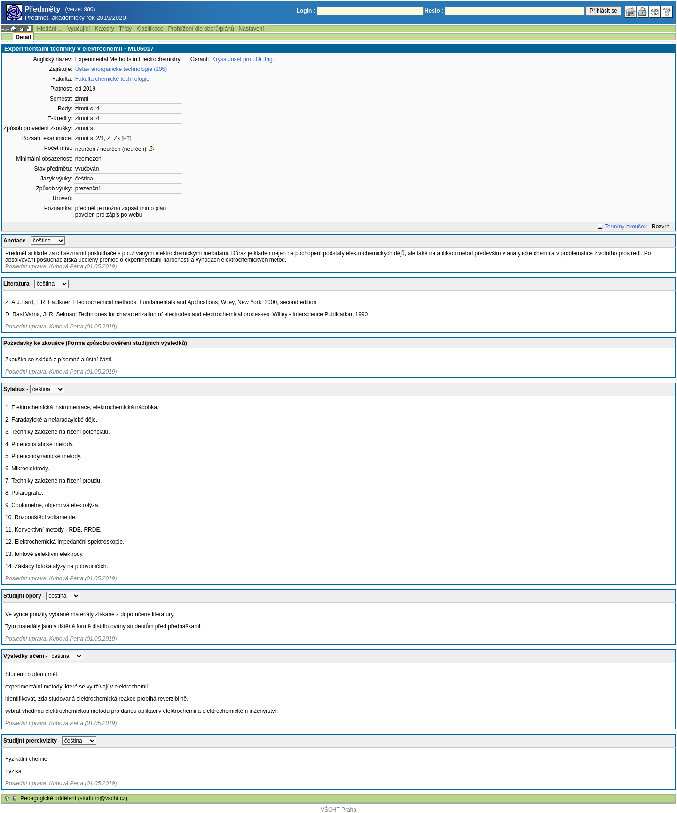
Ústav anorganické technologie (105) (121, 69)
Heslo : (434, 11)
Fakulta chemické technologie (112, 79)
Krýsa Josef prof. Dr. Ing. (243, 59)
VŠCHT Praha (338, 809)
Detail (23, 37)
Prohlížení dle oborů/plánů (201, 28)
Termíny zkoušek (626, 226)
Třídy (125, 28)
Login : (306, 11)
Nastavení (251, 28)
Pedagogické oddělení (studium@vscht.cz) (73, 798)
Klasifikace (149, 28)
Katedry (104, 28)
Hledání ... (50, 28)
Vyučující (78, 28)
